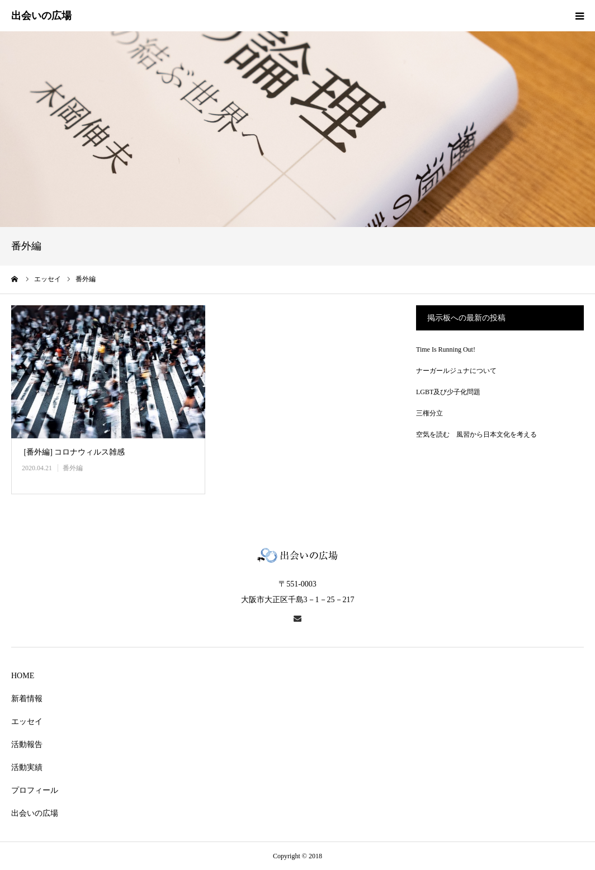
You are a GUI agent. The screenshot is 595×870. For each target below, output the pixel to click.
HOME (22, 676)
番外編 (73, 468)
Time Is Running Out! (445, 349)
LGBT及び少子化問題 (448, 392)
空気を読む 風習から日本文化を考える (476, 434)
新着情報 (26, 698)
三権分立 (429, 413)
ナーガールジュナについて (456, 371)
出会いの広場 (34, 813)
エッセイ (26, 721)
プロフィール (34, 790)
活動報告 (26, 744)
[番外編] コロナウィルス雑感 (73, 452)
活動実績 (26, 767)
